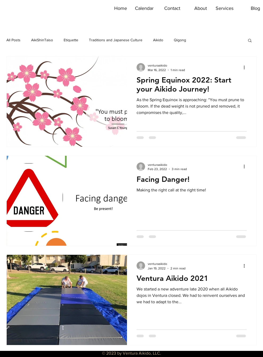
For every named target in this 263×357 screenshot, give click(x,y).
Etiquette (71, 40)
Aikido (158, 40)
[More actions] (246, 67)
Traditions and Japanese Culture (115, 40)
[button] (249, 41)
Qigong (180, 40)
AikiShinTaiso (42, 40)
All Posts (13, 40)
